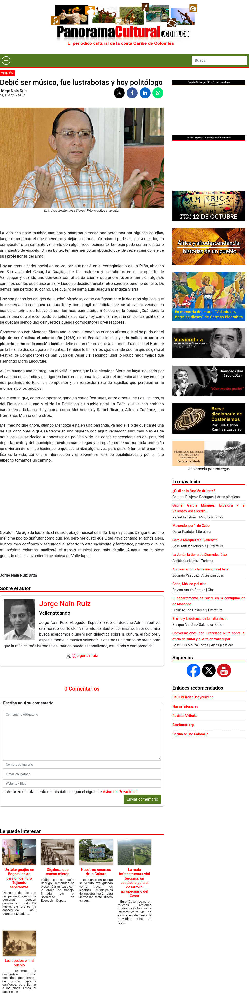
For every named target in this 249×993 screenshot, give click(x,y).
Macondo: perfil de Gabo (191, 525)
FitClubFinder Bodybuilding (192, 697)
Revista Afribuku (184, 715)
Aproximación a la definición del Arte (200, 569)
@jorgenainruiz (85, 655)
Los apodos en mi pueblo (19, 962)
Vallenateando (54, 613)
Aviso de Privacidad (120, 791)
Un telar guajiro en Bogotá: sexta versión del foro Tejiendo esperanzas (19, 878)
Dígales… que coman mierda (57, 871)
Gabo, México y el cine (189, 584)
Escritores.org (183, 725)
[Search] (219, 60)
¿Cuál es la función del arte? (193, 491)
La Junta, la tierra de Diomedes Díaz (199, 555)
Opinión (7, 73)
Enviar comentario (142, 799)
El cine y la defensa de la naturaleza (199, 619)
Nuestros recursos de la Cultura (96, 871)
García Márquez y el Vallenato (195, 540)
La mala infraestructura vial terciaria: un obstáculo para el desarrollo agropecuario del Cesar (134, 882)
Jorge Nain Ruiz (13, 91)
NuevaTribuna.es (185, 706)
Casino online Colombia (190, 734)
